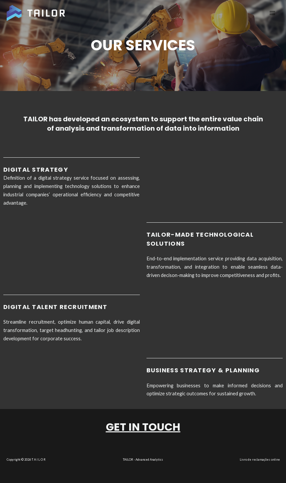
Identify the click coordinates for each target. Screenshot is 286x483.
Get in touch (143, 426)
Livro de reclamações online (260, 459)
